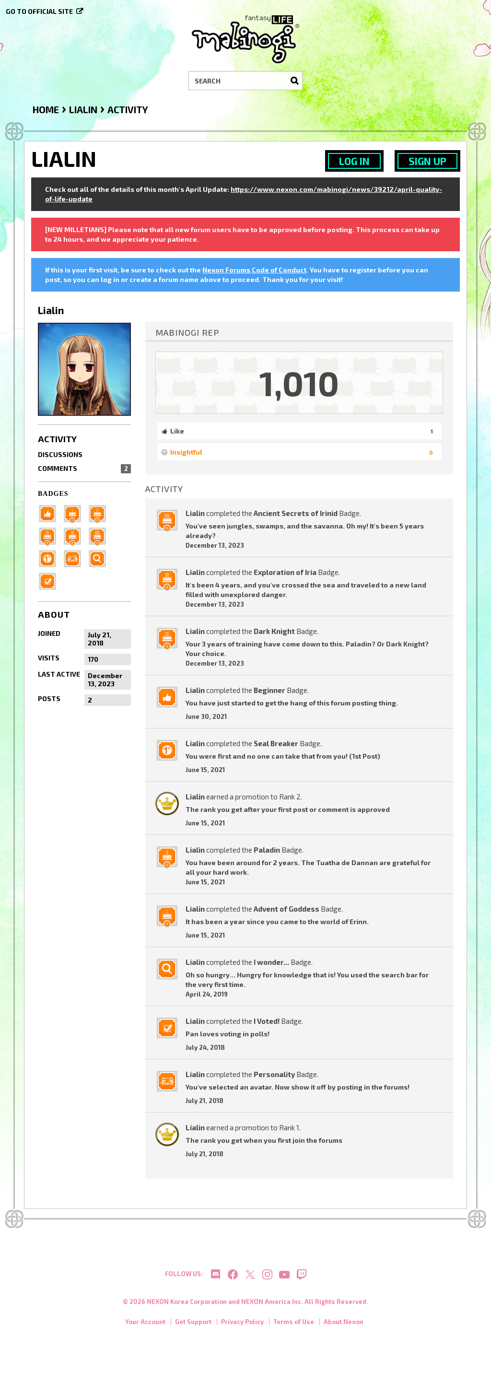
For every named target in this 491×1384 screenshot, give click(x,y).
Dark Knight (274, 631)
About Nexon (343, 1326)
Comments (84, 468)
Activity (57, 439)
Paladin (267, 849)
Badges (53, 493)
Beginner (269, 690)
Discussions (60, 454)
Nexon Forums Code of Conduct (254, 270)
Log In (354, 161)
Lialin (195, 513)
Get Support (193, 1326)
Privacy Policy (242, 1326)
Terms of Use (293, 1326)
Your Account (145, 1326)
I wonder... (271, 962)
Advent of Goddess (286, 908)
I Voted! (267, 1021)
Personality (274, 1074)
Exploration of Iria (285, 572)
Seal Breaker (276, 743)
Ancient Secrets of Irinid (296, 513)
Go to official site (39, 11)
